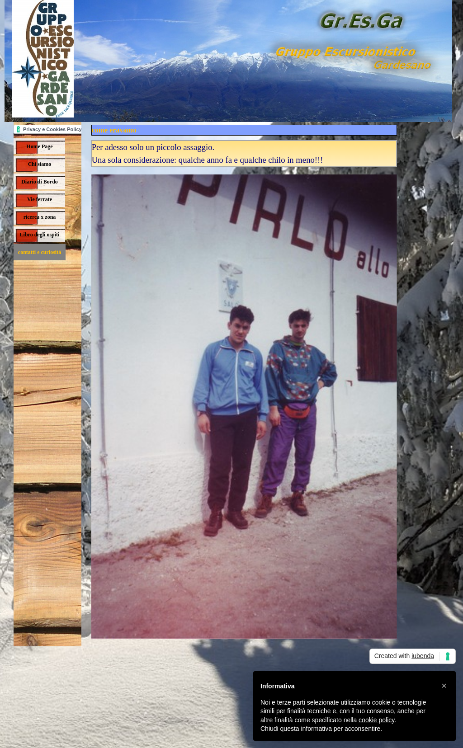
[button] (444, 685)
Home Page (39, 146)
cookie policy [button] (376, 720)
